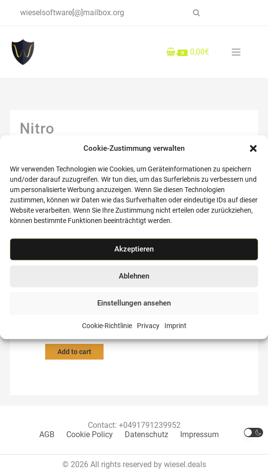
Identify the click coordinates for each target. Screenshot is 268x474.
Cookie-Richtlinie (107, 326)
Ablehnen (134, 276)
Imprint (175, 326)
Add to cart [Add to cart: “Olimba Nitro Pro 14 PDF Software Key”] (74, 352)
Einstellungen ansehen (134, 303)
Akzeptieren (134, 249)
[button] (253, 148)
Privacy (148, 326)
